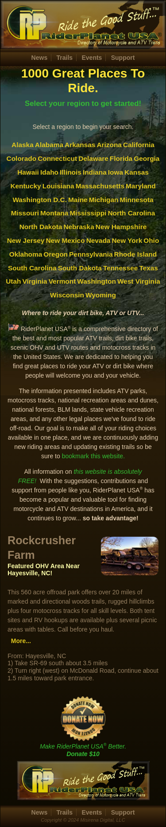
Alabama (49, 144)
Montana (54, 213)
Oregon (55, 254)
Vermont (62, 281)
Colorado (22, 158)
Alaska (23, 144)
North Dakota (40, 226)
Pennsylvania (90, 254)
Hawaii (28, 172)
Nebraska (78, 226)
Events (91, 57)
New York (127, 240)
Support (123, 57)
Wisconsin (67, 295)
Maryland (141, 186)
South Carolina (32, 268)
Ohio (151, 240)
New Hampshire (121, 226)
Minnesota (136, 199)
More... (21, 640)
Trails (65, 57)
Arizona (109, 144)
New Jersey (26, 240)
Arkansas (80, 144)
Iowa (115, 172)
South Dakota (80, 268)
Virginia (34, 281)
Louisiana (58, 186)
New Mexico (65, 240)
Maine (78, 199)
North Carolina (131, 213)
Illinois (70, 172)
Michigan (104, 199)
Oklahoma (25, 254)
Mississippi (87, 213)
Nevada (98, 240)
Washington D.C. (39, 199)
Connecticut (57, 158)
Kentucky (25, 186)
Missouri (25, 213)
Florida (121, 158)
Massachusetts (100, 186)
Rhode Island (135, 254)
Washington (96, 281)
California (138, 144)
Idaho (49, 172)
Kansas (136, 172)
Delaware (93, 158)
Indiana (95, 172)
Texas (148, 268)
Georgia (146, 158)
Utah (13, 281)
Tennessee (120, 268)
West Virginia (138, 281)
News (39, 57)
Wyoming (100, 295)
